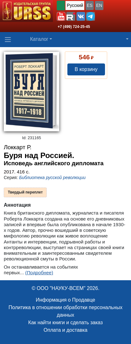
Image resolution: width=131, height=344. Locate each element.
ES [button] (90, 5)
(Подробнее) (39, 272)
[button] (61, 16)
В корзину (86, 69)
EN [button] (99, 5)
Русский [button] (75, 5)
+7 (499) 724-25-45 (74, 27)
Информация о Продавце (65, 300)
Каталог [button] (39, 39)
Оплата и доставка (65, 330)
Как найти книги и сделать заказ (65, 322)
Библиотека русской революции (52, 177)
